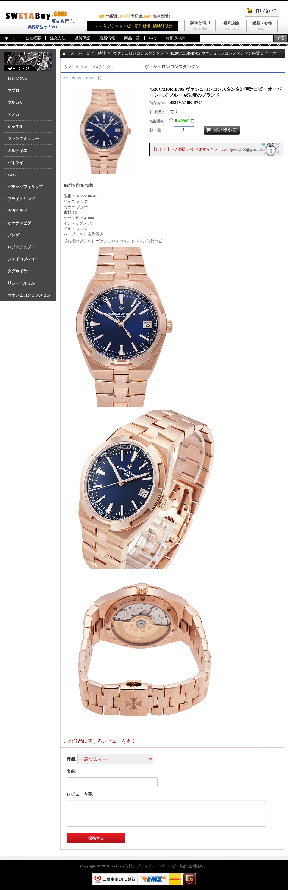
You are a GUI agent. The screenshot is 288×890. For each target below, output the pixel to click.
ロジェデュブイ (21, 247)
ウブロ (13, 90)
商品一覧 (132, 38)
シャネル (15, 126)
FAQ (152, 38)
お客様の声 (175, 38)
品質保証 (82, 38)
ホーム (10, 38)
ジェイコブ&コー (23, 259)
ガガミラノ (17, 211)
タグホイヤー (19, 271)
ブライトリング (21, 199)
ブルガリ (15, 102)
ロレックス (17, 78)
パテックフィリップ (25, 186)
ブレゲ (13, 235)
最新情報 (107, 38)
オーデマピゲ (19, 223)
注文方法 (58, 38)
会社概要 (33, 38)
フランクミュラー (23, 138)
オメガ (13, 114)
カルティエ (17, 150)
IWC (12, 174)
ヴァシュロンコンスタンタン (27, 297)
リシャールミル (21, 283)
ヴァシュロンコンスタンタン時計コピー (131, 241)
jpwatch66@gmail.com (248, 149)
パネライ (15, 162)
